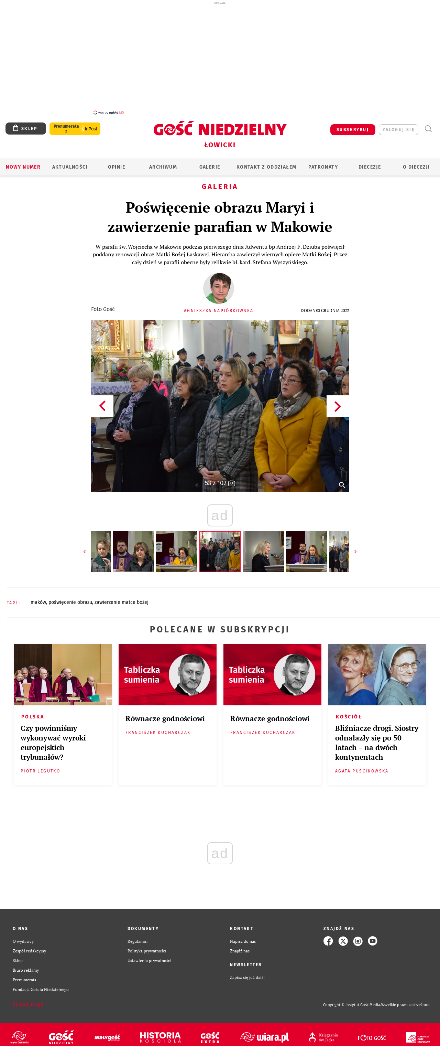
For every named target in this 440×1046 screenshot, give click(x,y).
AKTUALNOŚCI (70, 167)
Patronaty (323, 167)
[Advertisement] (220, 57)
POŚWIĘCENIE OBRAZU (70, 602)
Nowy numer (23, 167)
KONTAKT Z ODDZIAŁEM (266, 167)
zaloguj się (399, 129)
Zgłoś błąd (28, 1005)
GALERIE (209, 167)
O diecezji (416, 167)
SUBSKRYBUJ (353, 129)
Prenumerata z (66, 129)
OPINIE (116, 167)
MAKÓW (38, 602)
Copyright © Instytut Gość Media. (352, 1005)
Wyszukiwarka (428, 128)
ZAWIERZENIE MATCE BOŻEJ (121, 602)
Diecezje (370, 167)
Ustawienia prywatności (150, 960)
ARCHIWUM (163, 167)
